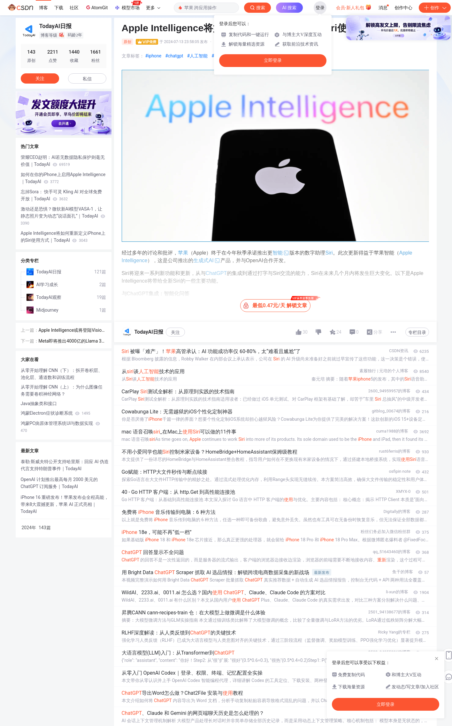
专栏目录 (417, 332)
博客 (43, 7)
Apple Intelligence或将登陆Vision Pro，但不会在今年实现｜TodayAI (72, 331)
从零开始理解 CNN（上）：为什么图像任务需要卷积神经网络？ (62, 390)
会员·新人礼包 (354, 7)
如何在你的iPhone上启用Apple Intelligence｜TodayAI (63, 178)
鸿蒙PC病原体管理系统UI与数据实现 (60, 427)
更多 (153, 7)
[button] (58, 130)
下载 (58, 7)
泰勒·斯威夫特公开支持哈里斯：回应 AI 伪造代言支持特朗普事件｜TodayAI (65, 465)
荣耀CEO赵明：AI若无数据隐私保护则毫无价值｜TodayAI (63, 161)
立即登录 (273, 60)
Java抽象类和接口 (39, 403)
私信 (87, 78)
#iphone (153, 55)
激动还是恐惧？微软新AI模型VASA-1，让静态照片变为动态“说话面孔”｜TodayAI (63, 216)
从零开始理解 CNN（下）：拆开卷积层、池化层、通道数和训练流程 (62, 374)
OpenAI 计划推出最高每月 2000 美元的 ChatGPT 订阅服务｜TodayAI (59, 483)
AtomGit (96, 7)
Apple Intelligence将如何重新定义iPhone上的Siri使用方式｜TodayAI (63, 237)
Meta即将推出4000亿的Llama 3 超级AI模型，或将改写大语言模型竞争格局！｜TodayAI (72, 341)
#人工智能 (197, 55)
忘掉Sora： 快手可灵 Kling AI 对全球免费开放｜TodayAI (61, 195)
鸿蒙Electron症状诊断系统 (55, 413)
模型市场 (128, 6)
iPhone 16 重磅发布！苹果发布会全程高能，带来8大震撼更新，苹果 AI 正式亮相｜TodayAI (65, 504)
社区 (74, 7)
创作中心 (403, 7)
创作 (434, 7)
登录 (320, 7)
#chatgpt (174, 55)
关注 (175, 332)
